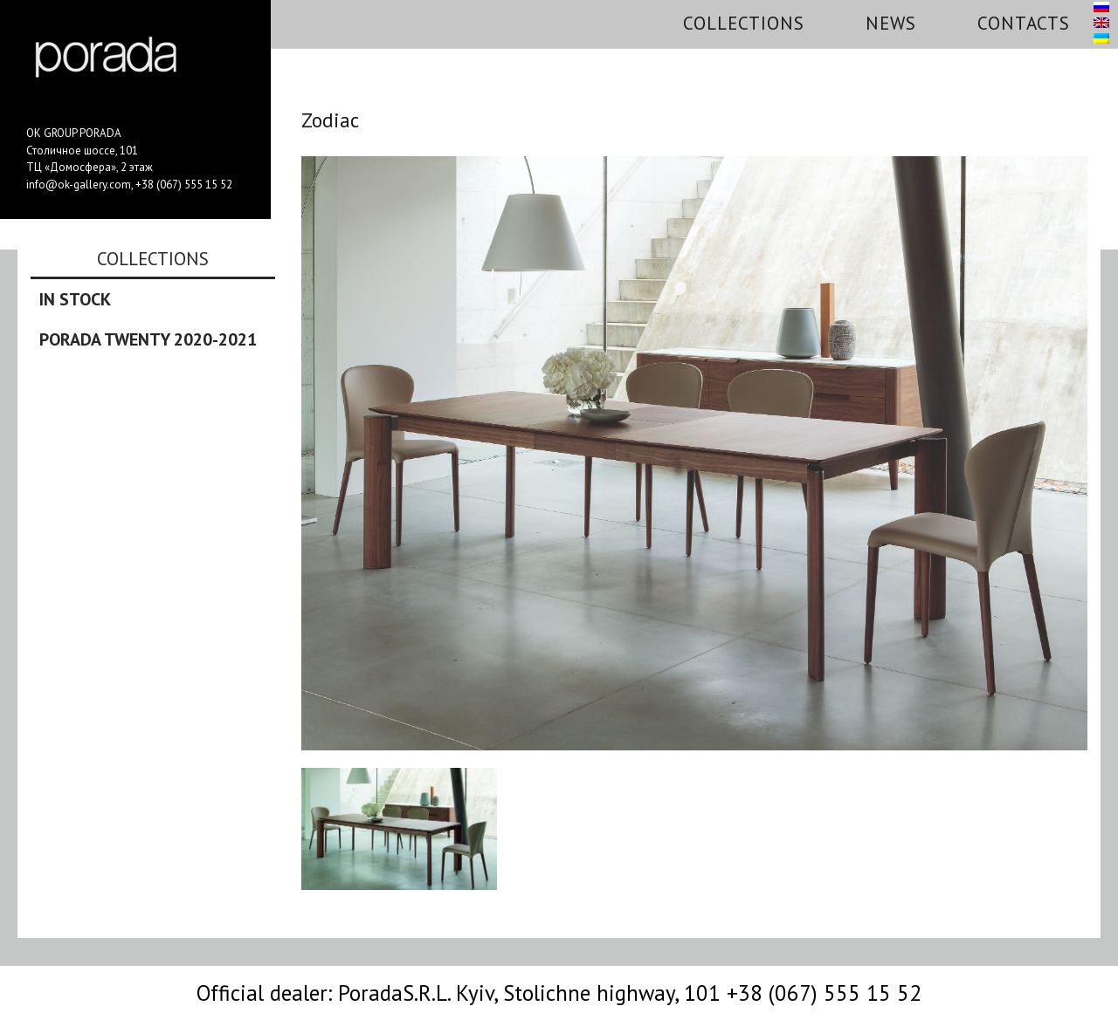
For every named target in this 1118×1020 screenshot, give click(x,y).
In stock (75, 299)
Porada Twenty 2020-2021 (148, 339)
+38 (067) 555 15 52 (183, 184)
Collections (743, 23)
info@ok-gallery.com (78, 184)
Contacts (1023, 23)
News (891, 23)
